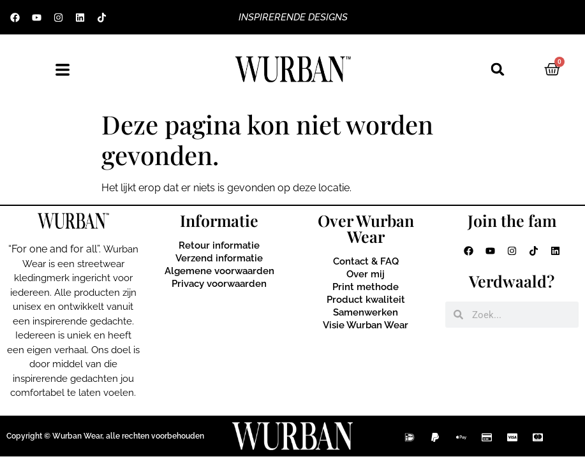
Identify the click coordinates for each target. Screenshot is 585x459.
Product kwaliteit (366, 299)
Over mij (365, 274)
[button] (497, 69)
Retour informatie (219, 245)
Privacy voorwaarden (219, 283)
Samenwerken (365, 312)
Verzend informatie (219, 258)
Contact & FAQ (366, 261)
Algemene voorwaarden (219, 271)
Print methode (365, 287)
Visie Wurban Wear (365, 325)
